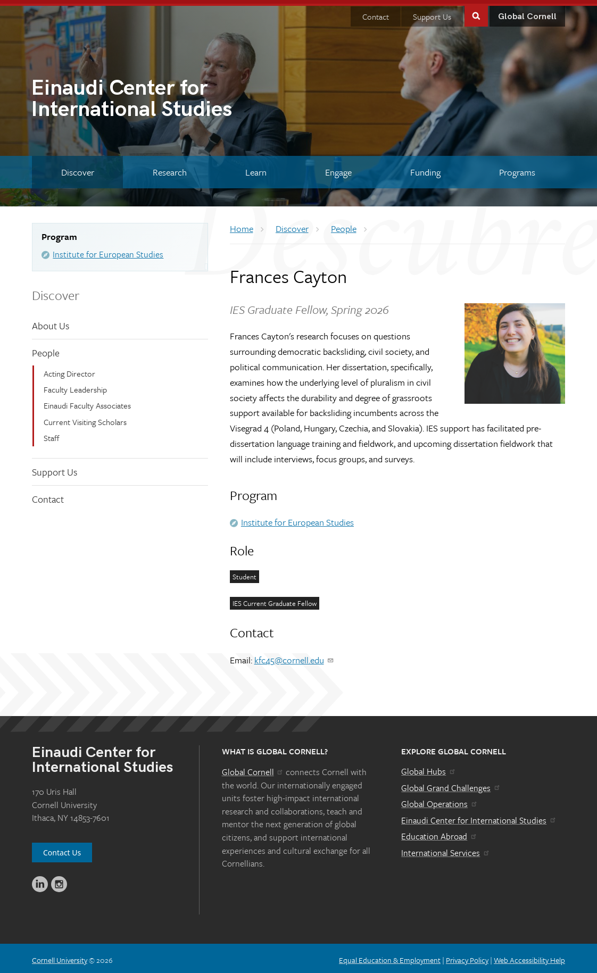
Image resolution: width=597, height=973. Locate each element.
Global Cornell (527, 13)
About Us (50, 321)
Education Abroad (439, 832)
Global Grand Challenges (451, 783)
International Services (445, 849)
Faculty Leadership (75, 386)
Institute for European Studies (108, 250)
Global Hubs (428, 767)
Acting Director (69, 370)
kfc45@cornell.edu (294, 656)
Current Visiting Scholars (85, 418)
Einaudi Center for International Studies (479, 816)
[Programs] (517, 168)
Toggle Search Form (476, 11)
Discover (55, 290)
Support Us (432, 13)
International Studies (164, 96)
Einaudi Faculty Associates (87, 402)
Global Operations (439, 800)
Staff (52, 434)
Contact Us (62, 849)
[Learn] (255, 168)
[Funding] (426, 168)
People (46, 349)
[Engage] (338, 168)
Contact (375, 13)
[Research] (169, 168)
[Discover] (77, 168)
